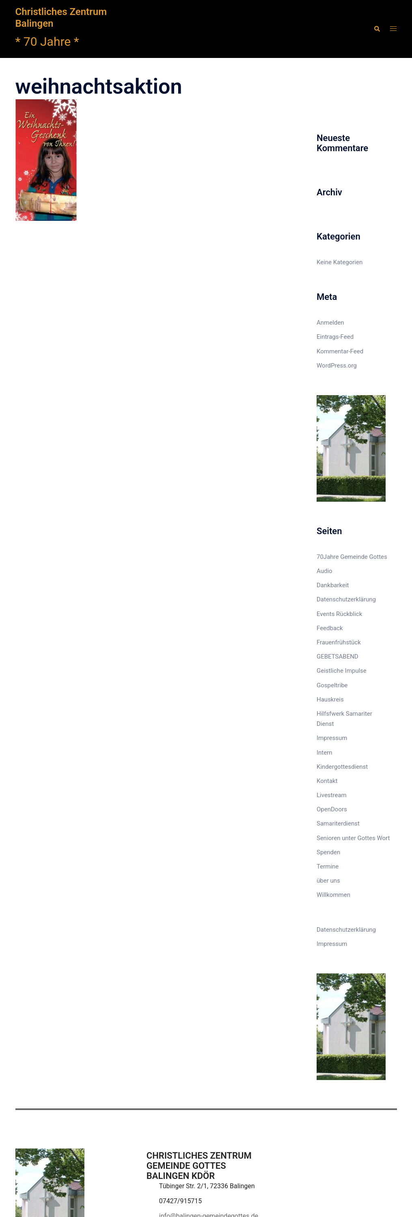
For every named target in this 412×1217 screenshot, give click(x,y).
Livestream (332, 795)
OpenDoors (332, 809)
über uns (328, 880)
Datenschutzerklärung (346, 599)
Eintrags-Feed (335, 336)
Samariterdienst (338, 823)
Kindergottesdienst (342, 766)
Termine (328, 866)
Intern (324, 752)
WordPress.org (337, 365)
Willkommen (333, 894)
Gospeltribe (332, 685)
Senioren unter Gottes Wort (353, 838)
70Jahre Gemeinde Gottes (352, 556)
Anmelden (330, 322)
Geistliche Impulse (342, 670)
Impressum (332, 738)
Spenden (328, 852)
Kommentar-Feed (340, 351)
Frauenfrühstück (339, 642)
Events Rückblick (339, 614)
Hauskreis (330, 699)
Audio (324, 571)
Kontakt (327, 781)
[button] (376, 29)
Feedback (330, 628)
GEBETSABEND (337, 656)
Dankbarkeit (333, 585)
